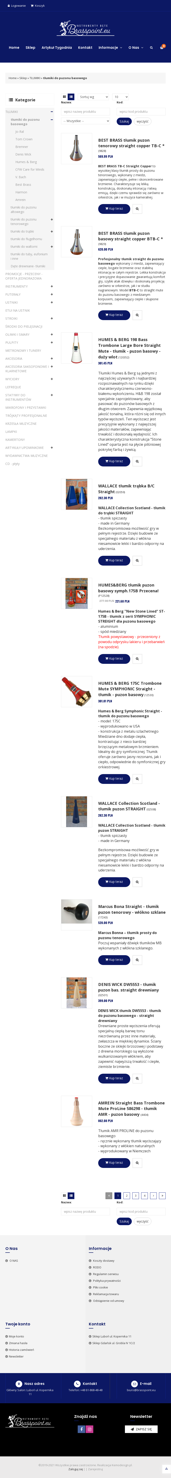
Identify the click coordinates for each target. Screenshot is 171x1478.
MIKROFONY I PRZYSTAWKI (25, 407)
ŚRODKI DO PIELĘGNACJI (23, 326)
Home (14, 47)
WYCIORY (12, 379)
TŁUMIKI (35, 78)
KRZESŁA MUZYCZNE (21, 423)
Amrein (20, 200)
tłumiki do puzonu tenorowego (24, 221)
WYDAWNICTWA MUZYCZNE (26, 456)
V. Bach (20, 177)
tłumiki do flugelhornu (26, 239)
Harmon (21, 192)
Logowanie (17, 6)
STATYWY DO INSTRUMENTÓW (18, 397)
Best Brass (23, 184)
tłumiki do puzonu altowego (24, 209)
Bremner (21, 147)
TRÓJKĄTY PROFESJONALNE (26, 415)
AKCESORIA (13, 358)
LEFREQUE (13, 387)
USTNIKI (11, 302)
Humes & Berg (26, 162)
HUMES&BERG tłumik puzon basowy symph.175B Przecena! (128, 587)
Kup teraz (114, 208)
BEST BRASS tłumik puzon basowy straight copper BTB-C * (130, 236)
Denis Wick (23, 154)
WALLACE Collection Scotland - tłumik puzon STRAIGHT (129, 806)
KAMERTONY (15, 439)
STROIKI (11, 318)
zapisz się (141, 1429)
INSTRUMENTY (16, 286)
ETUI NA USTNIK (17, 310)
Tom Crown (24, 139)
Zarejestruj (95, 1469)
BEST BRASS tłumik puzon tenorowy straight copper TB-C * (131, 143)
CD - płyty (12, 464)
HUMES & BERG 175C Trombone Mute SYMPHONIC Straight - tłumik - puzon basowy (130, 689)
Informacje (110, 47)
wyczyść (143, 121)
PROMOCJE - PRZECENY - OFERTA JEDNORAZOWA (24, 276)
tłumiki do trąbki (22, 231)
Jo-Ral (19, 131)
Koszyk (38, 6)
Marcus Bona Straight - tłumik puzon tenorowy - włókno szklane (132, 909)
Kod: (120, 102)
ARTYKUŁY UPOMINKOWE (24, 448)
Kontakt (85, 47)
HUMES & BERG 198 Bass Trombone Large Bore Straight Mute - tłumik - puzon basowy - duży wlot (129, 348)
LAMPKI (11, 431)
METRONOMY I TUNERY (23, 350)
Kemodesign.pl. (122, 1465)
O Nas (135, 47)
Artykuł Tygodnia (57, 47)
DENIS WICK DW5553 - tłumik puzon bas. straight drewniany (128, 987)
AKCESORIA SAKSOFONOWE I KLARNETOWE (27, 368)
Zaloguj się (75, 1469)
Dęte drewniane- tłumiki (28, 266)
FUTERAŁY (12, 294)
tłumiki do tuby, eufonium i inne (29, 256)
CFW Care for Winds (29, 169)
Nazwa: (66, 102)
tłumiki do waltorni (24, 246)
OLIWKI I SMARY (17, 334)
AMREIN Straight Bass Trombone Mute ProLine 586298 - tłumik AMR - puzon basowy (131, 1108)
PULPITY (11, 342)
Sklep (30, 47)
